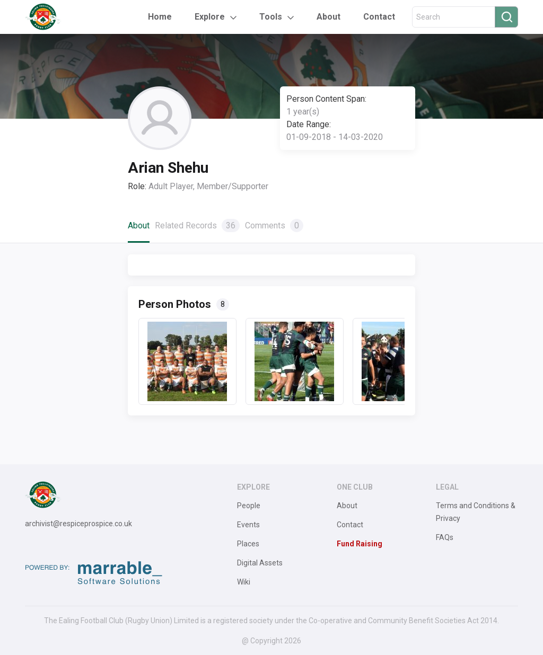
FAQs (444, 537)
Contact (379, 17)
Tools (270, 17)
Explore (210, 17)
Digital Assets (260, 563)
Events (248, 524)
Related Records (197, 225)
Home (160, 17)
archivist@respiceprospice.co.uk (78, 523)
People (248, 505)
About (328, 17)
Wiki (243, 582)
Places (248, 543)
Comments (274, 225)
